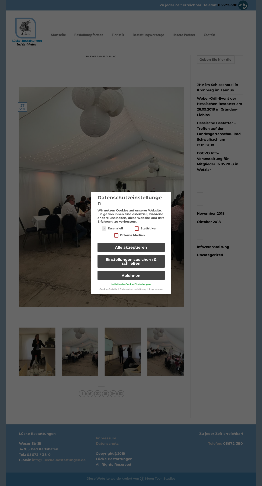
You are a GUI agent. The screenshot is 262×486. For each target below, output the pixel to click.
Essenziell (112, 226)
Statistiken (146, 226)
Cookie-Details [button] (108, 287)
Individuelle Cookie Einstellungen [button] (131, 282)
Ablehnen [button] (131, 273)
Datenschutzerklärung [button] (133, 287)
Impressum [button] (156, 287)
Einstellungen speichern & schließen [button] (131, 259)
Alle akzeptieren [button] (131, 245)
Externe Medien (129, 233)
